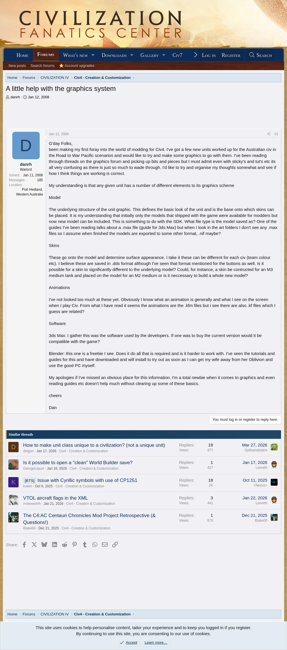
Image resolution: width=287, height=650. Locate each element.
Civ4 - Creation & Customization (83, 451)
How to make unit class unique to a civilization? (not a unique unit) (94, 445)
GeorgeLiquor (33, 468)
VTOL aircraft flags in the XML (55, 498)
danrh (15, 97)
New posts (17, 65)
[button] (93, 55)
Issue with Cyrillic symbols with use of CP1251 (87, 480)
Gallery (150, 55)
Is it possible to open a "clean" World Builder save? (78, 462)
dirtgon (28, 451)
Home (23, 55)
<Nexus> (260, 485)
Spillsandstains (255, 450)
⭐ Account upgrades (77, 65)
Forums (45, 54)
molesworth (32, 504)
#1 (276, 134)
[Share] (268, 134)
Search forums (43, 65)
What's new (75, 55)
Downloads (114, 55)
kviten (27, 486)
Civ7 (177, 55)
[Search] (260, 55)
